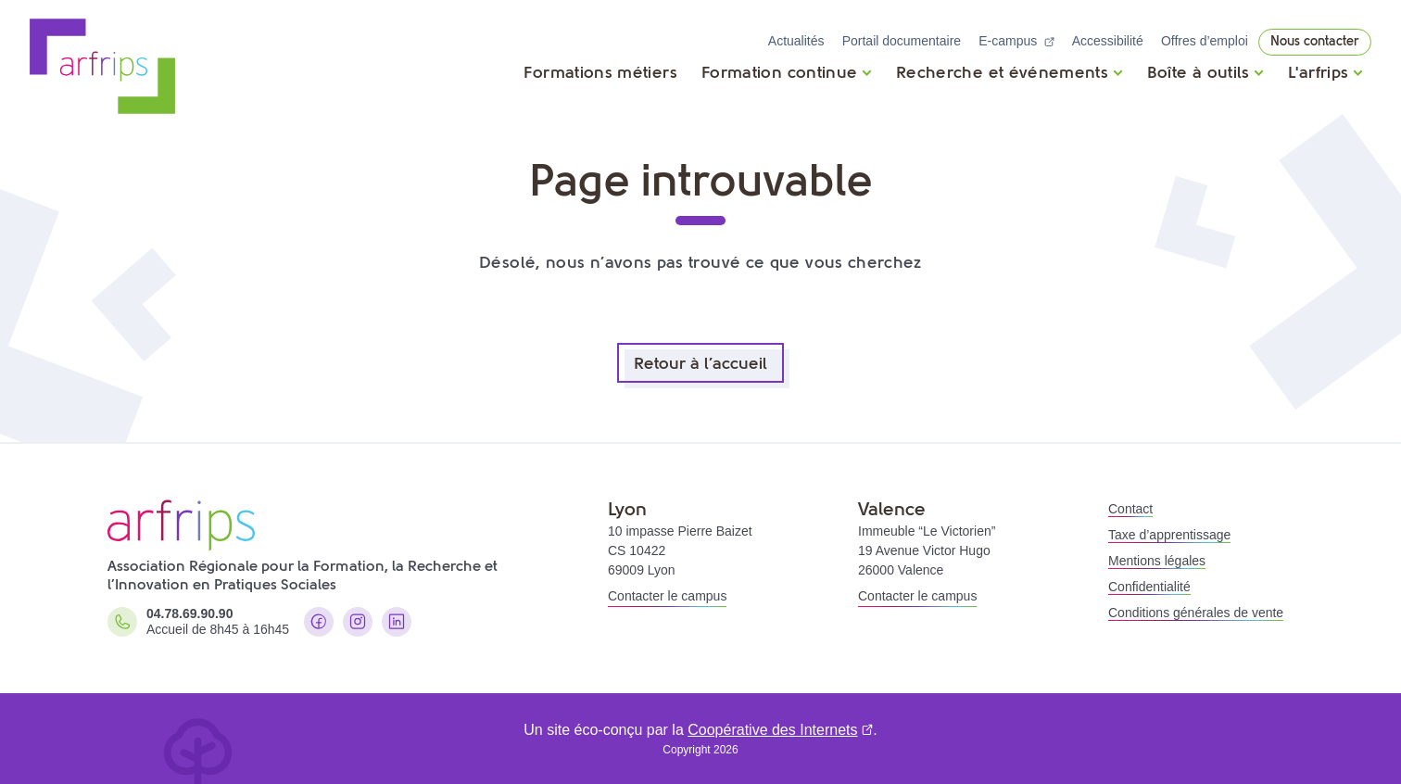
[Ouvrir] (786, 72)
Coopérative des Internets (772, 730)
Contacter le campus (667, 595)
